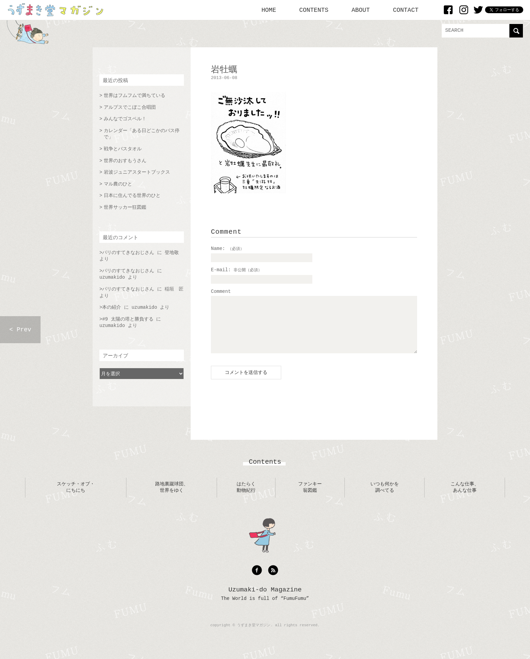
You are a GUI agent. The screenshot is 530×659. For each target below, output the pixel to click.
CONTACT (405, 10)
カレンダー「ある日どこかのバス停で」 (141, 134)
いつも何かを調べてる (384, 497)
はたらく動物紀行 (246, 497)
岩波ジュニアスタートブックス (137, 172)
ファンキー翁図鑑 (310, 497)
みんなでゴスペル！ (125, 119)
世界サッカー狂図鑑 (125, 207)
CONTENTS (313, 10)
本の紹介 (111, 307)
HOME (269, 10)
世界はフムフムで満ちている (134, 95)
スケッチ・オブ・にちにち (76, 497)
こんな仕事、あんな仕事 (465, 497)
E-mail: (236, 270)
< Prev (20, 329)
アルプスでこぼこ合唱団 (130, 107)
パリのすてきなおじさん (128, 252)
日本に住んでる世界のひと (132, 195)
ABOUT (361, 10)
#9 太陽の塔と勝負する (127, 319)
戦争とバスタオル (123, 149)
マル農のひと (118, 184)
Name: (227, 248)
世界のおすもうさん (125, 160)
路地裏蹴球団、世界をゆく (171, 497)
